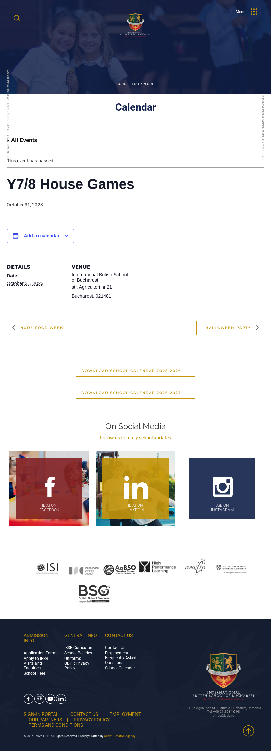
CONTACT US (84, 714)
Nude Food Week (41, 327)
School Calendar (120, 668)
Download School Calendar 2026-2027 (131, 393)
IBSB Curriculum (79, 647)
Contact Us (115, 647)
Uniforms (72, 658)
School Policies (78, 653)
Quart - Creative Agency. (120, 736)
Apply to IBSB (36, 658)
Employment (116, 653)
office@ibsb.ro (224, 715)
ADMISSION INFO (36, 638)
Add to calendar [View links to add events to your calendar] (42, 236)
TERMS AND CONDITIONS (56, 725)
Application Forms (40, 653)
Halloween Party (228, 327)
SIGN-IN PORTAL (41, 714)
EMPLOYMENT (125, 714)
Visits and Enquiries (33, 665)
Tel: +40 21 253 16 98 (223, 711)
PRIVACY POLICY (92, 720)
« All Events (22, 140)
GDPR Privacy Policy (76, 665)
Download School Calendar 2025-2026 (131, 371)
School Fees (35, 673)
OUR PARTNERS (45, 720)
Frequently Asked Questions (121, 660)
